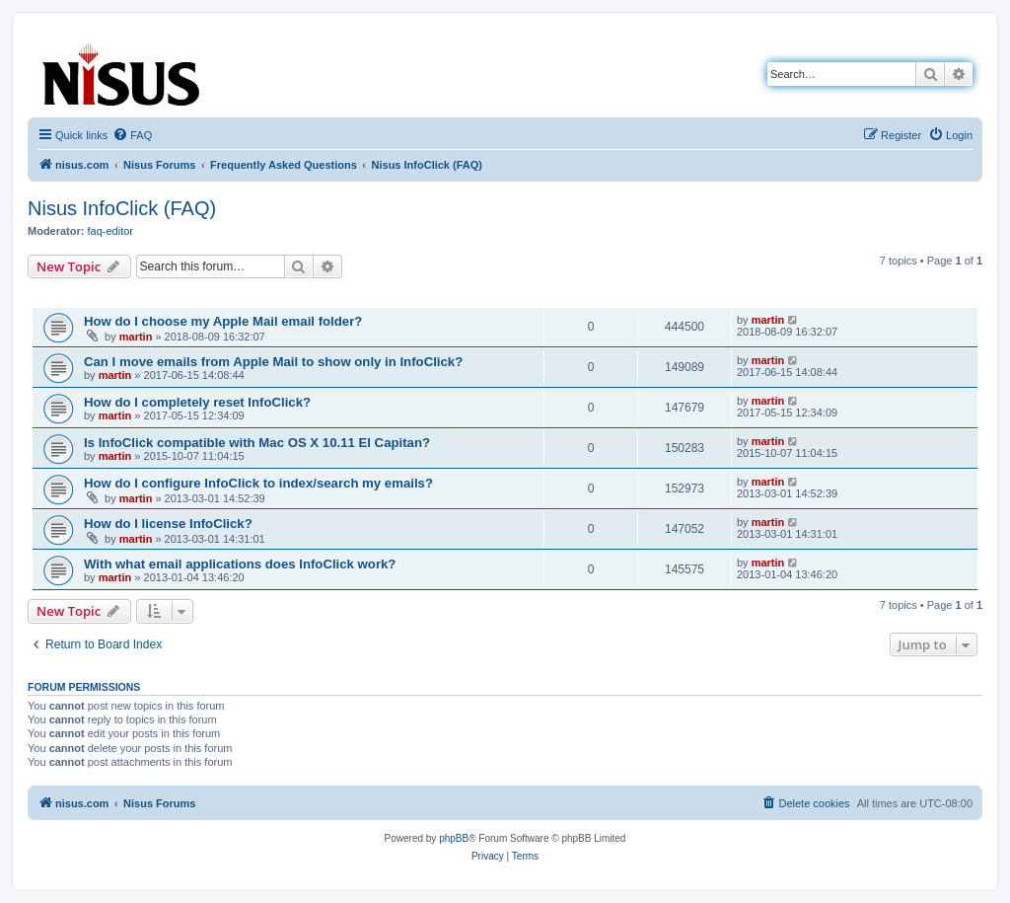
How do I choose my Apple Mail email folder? (223, 321)
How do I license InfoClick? (168, 523)
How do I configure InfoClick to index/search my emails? (258, 483)
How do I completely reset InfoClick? (197, 402)
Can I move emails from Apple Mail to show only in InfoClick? (273, 361)
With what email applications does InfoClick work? (240, 564)
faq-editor (110, 231)
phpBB (454, 838)
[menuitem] (132, 135)
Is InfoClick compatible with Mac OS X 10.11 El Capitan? (257, 442)
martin (136, 336)
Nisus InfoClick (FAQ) (122, 208)
